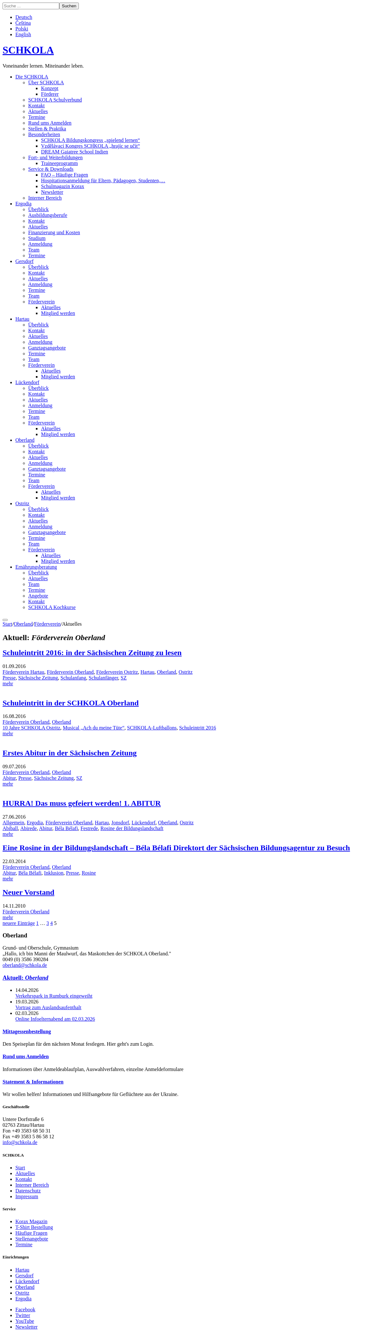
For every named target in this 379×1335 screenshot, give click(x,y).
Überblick (38, 209)
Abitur (9, 778)
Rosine (89, 873)
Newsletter (52, 192)
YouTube (24, 1321)
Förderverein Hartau (23, 672)
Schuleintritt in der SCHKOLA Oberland (71, 703)
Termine (36, 117)
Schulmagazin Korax (62, 186)
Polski (21, 28)
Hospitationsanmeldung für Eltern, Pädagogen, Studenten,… (103, 180)
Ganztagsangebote (47, 347)
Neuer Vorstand (28, 892)
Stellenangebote (31, 1238)
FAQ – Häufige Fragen (64, 174)
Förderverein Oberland (70, 672)
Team (33, 249)
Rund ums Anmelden (49, 123)
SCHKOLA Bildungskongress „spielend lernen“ (90, 140)
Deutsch (23, 17)
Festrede (89, 828)
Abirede (28, 828)
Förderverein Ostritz (117, 672)
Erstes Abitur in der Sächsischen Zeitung (70, 753)
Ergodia (23, 203)
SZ (124, 677)
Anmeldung (40, 244)
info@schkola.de (20, 1142)
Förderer (50, 94)
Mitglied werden (58, 313)
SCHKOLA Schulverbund (55, 100)
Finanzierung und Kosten (54, 232)
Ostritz (22, 503)
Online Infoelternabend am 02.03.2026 (55, 1019)
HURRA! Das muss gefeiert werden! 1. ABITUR (82, 803)
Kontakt (36, 105)
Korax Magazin (31, 1221)
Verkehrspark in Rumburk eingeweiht (53, 996)
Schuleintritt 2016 (197, 727)
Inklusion (53, 873)
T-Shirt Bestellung (34, 1227)
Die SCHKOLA (31, 76)
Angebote (38, 595)
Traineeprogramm (59, 163)
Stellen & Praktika (47, 128)
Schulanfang (73, 677)
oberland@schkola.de (25, 965)
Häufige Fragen (31, 1233)
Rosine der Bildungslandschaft (132, 828)
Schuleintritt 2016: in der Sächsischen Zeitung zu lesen (92, 652)
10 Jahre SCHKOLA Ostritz (31, 727)
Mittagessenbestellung (27, 1031)
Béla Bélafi (66, 828)
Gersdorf (24, 261)
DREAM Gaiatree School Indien (74, 151)
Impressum (26, 1196)
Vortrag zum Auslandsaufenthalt (48, 1007)
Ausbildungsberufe (47, 215)
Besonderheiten (44, 134)
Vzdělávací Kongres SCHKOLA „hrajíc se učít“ (90, 146)
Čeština (23, 23)
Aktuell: (25, 977)
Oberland (25, 440)
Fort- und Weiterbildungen (55, 157)
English (23, 34)
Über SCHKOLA (46, 82)
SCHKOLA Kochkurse (52, 607)
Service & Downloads (50, 169)
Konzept (49, 88)
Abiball (10, 828)
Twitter (22, 1315)
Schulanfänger (103, 677)
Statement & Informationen (33, 1081)
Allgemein (13, 822)
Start (7, 624)
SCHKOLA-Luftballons (152, 727)
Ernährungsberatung (36, 567)
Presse (9, 677)
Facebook (25, 1309)
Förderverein (41, 301)
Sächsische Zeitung (38, 677)
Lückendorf (27, 382)
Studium (36, 238)
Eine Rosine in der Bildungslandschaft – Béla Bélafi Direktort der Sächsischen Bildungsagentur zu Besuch (176, 848)
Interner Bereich (45, 198)
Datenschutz (28, 1190)
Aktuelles (38, 111)
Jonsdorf (120, 822)
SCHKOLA (28, 50)
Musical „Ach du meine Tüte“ (94, 727)
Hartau (22, 319)
